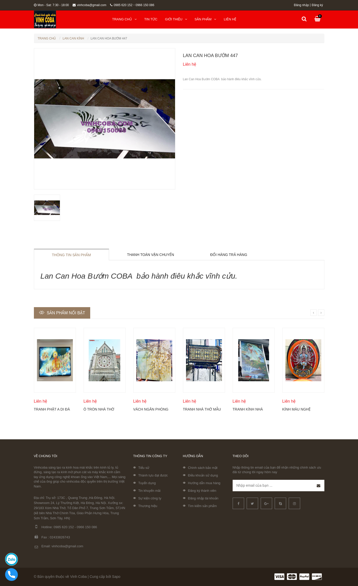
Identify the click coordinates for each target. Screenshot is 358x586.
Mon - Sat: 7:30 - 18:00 (51, 5)
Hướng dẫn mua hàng (204, 483)
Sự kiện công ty (149, 498)
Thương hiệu (147, 506)
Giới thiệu (176, 19)
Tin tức (150, 19)
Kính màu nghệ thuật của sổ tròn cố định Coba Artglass (301, 409)
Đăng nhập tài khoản (203, 498)
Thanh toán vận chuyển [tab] (150, 255)
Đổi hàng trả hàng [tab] (228, 255)
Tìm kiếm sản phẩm (202, 506)
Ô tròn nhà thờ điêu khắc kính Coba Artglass (99, 409)
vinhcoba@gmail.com (89, 5)
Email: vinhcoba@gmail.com (58, 546)
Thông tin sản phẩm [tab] (71, 255)
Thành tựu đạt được (153, 475)
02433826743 (60, 537)
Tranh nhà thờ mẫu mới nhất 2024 (202, 409)
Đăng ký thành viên (202, 491)
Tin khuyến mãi (149, 491)
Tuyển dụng (147, 483)
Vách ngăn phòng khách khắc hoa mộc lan (150, 409)
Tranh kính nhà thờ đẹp (248, 409)
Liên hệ (230, 19)
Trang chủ (124, 19)
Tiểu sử (144, 468)
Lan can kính (73, 38)
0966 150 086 (145, 5)
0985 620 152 (121, 5)
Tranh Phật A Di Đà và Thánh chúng (52, 409)
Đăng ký (317, 5)
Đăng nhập (301, 5)
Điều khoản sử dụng (203, 475)
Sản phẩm (205, 19)
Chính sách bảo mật (203, 468)
